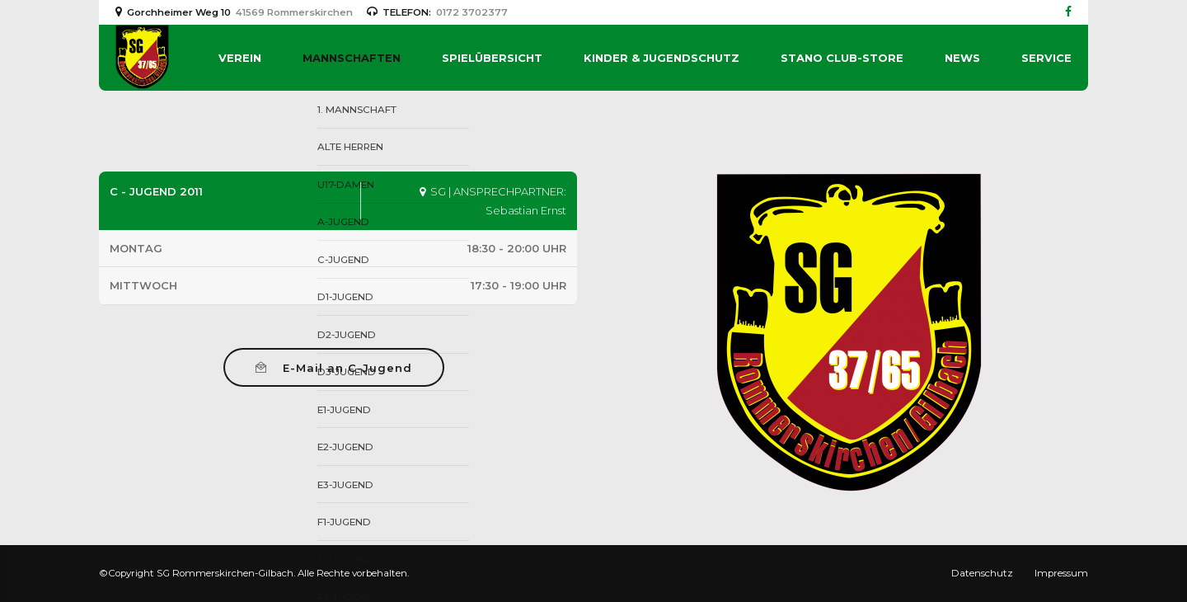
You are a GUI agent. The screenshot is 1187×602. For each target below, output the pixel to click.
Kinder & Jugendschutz (661, 57)
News (962, 57)
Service (1046, 57)
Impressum (1061, 573)
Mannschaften (352, 57)
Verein (239, 57)
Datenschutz (982, 573)
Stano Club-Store (842, 57)
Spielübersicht (492, 57)
